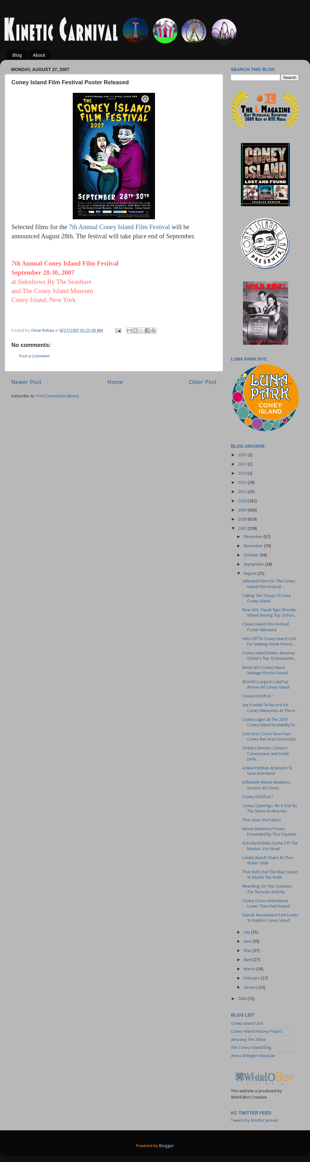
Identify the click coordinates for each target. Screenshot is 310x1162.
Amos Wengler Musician (253, 1056)
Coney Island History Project (256, 1031)
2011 (243, 492)
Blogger (166, 1146)
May (248, 950)
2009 (243, 510)
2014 (243, 473)
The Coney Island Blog (251, 1047)
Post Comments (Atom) (57, 396)
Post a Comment (34, 356)
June (248, 941)
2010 (243, 501)
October (252, 555)
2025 (243, 455)
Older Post (203, 382)
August (250, 573)
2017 (243, 464)
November (254, 546)
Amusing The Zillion (248, 1039)
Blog (17, 55)
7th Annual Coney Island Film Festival (119, 226)
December (254, 537)
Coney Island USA (247, 1023)
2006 (243, 999)
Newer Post (26, 382)
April (248, 960)
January (251, 987)
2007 (243, 528)
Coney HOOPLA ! (257, 696)
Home (115, 382)
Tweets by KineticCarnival (254, 1120)
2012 (243, 482)
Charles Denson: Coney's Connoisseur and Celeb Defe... (265, 754)
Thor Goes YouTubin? (261, 820)
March (250, 969)
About (39, 55)
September (254, 564)
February (252, 978)
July (247, 932)
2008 (243, 519)
